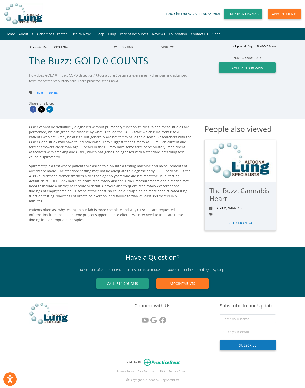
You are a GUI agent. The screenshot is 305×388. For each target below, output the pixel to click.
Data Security (145, 371)
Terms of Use (177, 371)
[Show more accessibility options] (10, 379)
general (53, 92)
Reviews (158, 34)
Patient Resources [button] (134, 34)
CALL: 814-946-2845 (243, 14)
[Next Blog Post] (167, 46)
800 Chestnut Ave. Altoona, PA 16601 (194, 14)
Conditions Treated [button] (52, 34)
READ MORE (240, 223)
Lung (112, 34)
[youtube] (143, 318)
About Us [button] (26, 34)
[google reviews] (152, 318)
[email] (248, 331)
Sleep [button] (100, 34)
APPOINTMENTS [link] (182, 283)
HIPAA (161, 371)
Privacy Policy (125, 371)
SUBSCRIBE (248, 345)
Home (10, 34)
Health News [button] (81, 34)
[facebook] (161, 318)
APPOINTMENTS (284, 14)
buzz (40, 92)
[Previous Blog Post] (123, 46)
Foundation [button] (178, 34)
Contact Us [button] (199, 34)
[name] (248, 318)
